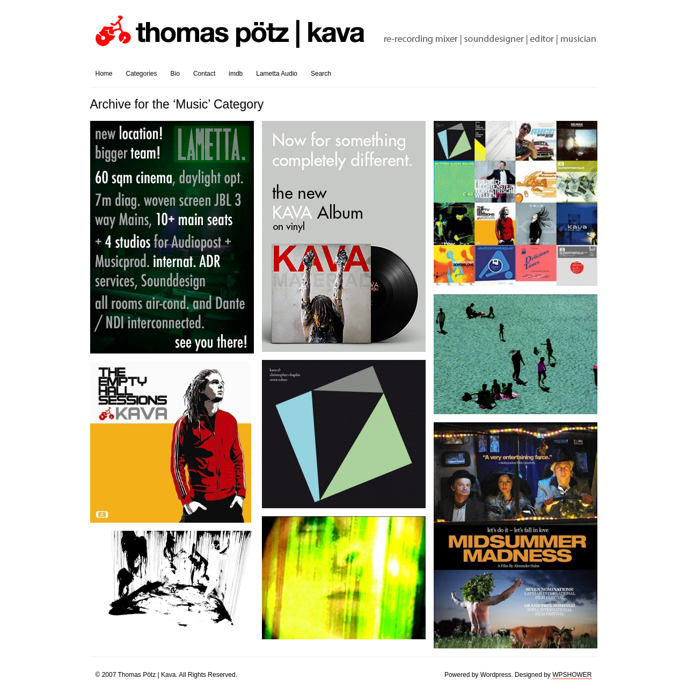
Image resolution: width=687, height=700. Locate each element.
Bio (175, 73)
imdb (236, 73)
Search (321, 73)
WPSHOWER (571, 675)
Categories (141, 73)
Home (104, 73)
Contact (204, 73)
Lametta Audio (276, 73)
